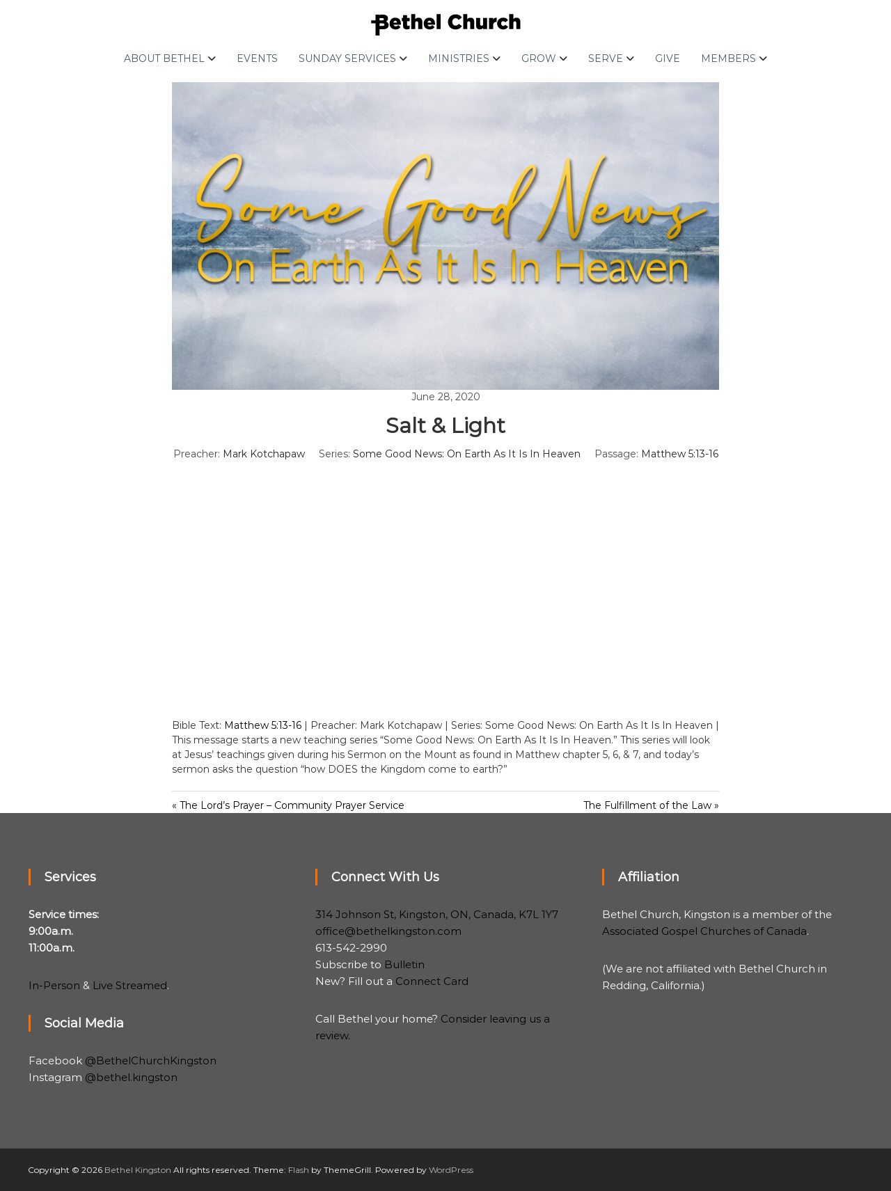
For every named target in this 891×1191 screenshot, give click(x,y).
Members (728, 58)
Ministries (458, 58)
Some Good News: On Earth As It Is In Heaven (467, 454)
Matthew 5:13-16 (679, 454)
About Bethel (164, 58)
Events (257, 58)
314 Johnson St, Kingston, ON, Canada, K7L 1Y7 (436, 914)
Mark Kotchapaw (264, 454)
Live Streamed (130, 985)
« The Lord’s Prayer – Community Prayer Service (288, 805)
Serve (605, 58)
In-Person (54, 985)
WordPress (451, 1170)
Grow (538, 58)
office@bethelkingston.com (388, 931)
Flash (298, 1170)
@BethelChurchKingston (150, 1060)
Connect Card (431, 981)
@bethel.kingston (131, 1077)
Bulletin (404, 964)
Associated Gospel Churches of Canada (704, 931)
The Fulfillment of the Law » (651, 805)
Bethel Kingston (137, 1170)
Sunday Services (347, 58)
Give (667, 58)
